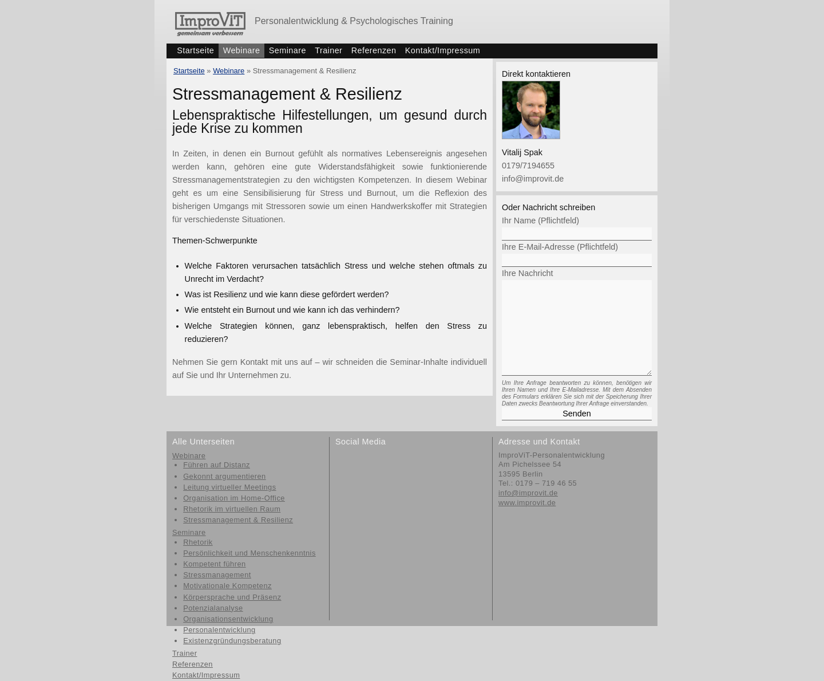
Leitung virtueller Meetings (229, 487)
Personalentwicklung (219, 629)
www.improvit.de (527, 502)
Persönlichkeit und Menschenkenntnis (249, 553)
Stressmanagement (217, 574)
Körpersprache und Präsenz (232, 597)
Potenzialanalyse (213, 608)
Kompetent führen (214, 564)
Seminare (287, 50)
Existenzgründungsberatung (232, 640)
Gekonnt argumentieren (224, 476)
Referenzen (374, 50)
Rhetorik (198, 542)
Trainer (328, 50)
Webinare (241, 50)
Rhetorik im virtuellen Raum (231, 509)
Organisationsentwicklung (228, 619)
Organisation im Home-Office (234, 498)
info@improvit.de (533, 178)
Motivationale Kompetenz (227, 585)
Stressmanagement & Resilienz (238, 519)
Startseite (195, 50)
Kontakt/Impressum (442, 50)
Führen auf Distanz (216, 464)
